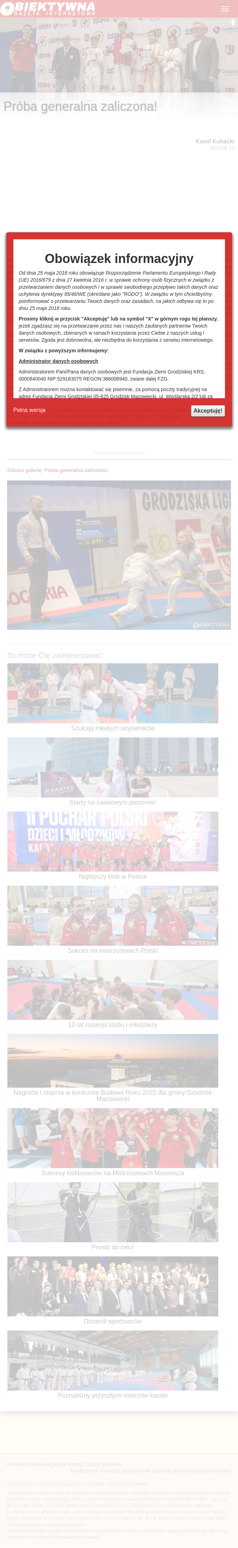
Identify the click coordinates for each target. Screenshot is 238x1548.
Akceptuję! (208, 411)
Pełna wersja (29, 410)
